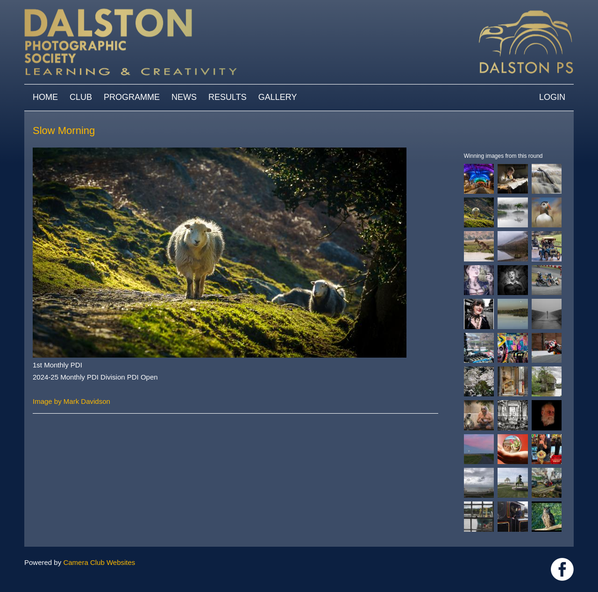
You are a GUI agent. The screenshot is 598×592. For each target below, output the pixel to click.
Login (552, 97)
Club (81, 97)
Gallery (277, 97)
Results (227, 97)
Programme (132, 97)
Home (45, 97)
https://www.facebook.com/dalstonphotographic (562, 569)
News (184, 97)
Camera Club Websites (99, 562)
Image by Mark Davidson (71, 401)
